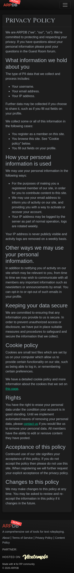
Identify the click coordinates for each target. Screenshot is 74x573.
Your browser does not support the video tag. (31, 549)
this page (12, 388)
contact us (31, 423)
